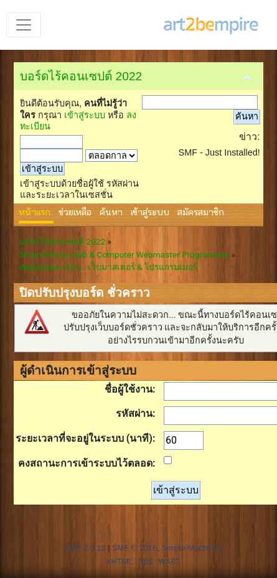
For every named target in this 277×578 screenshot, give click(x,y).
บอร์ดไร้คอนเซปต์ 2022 (81, 76)
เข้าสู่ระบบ (84, 115)
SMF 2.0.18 (84, 547)
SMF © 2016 (134, 547)
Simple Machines (191, 547)
